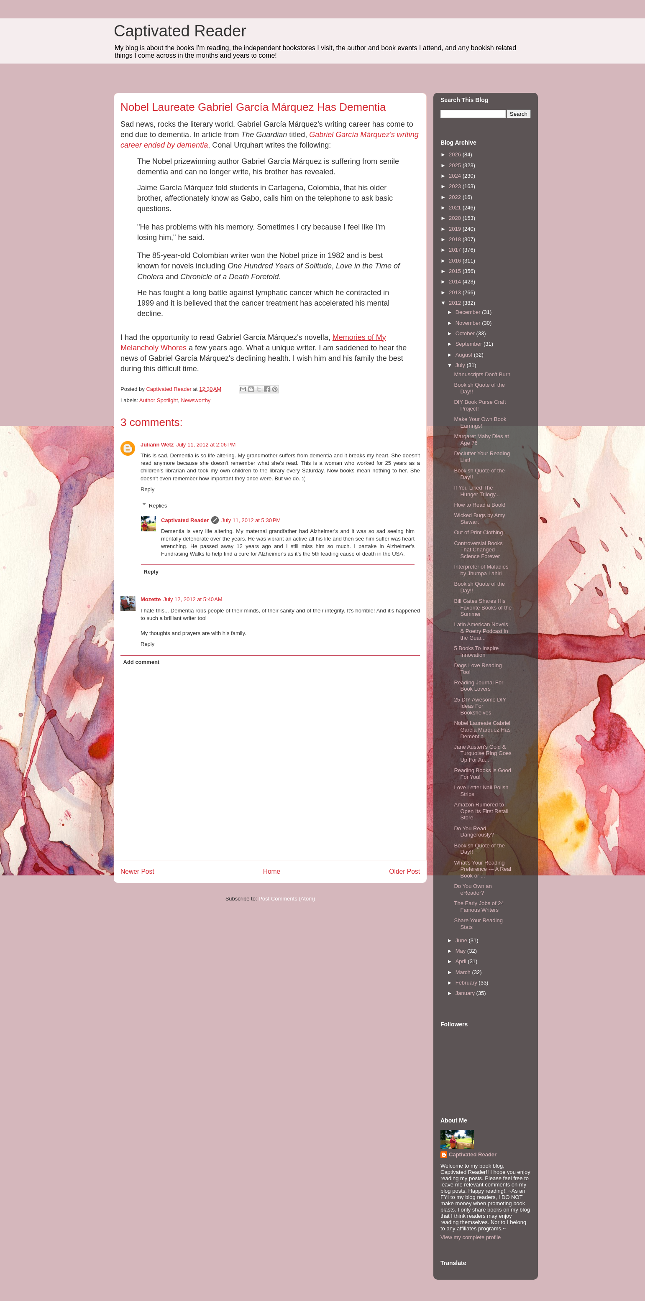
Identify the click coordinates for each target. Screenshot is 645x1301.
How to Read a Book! (479, 505)
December (469, 312)
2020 (456, 218)
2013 (456, 292)
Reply (147, 489)
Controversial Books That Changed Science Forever (478, 549)
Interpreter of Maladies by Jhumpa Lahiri (481, 570)
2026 (456, 154)
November (469, 323)
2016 (456, 261)
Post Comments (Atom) (287, 898)
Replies (158, 505)
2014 (456, 281)
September (470, 344)
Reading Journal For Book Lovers (478, 685)
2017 (456, 250)
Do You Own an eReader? (472, 889)
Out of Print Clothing (478, 532)
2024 (456, 176)
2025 (456, 165)
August (465, 355)
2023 (456, 186)
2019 (456, 229)
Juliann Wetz (157, 444)
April (462, 961)
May (461, 951)
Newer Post (137, 871)
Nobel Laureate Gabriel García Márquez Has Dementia (482, 729)
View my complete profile (470, 1237)
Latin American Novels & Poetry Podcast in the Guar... (481, 630)
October (466, 333)
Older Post (404, 871)
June (462, 940)
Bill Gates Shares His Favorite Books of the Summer (483, 607)
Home (272, 871)
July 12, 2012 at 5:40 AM (192, 599)
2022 (456, 197)
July (461, 365)
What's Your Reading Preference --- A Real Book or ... (482, 869)
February (467, 983)
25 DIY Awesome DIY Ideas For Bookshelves (480, 706)
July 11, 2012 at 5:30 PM (251, 520)
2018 (456, 239)
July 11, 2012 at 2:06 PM (205, 444)
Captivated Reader (180, 31)
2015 (456, 271)
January (466, 993)
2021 (456, 207)
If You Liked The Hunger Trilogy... (476, 491)
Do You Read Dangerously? (474, 831)
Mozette (151, 599)
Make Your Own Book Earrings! (480, 422)
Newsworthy (196, 400)
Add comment (141, 662)
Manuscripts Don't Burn (482, 374)
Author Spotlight (158, 400)
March (464, 972)
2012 (456, 303)
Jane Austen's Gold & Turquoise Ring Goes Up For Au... (482, 753)
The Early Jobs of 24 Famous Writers (479, 906)
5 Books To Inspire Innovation (476, 651)
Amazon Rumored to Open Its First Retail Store (481, 811)
